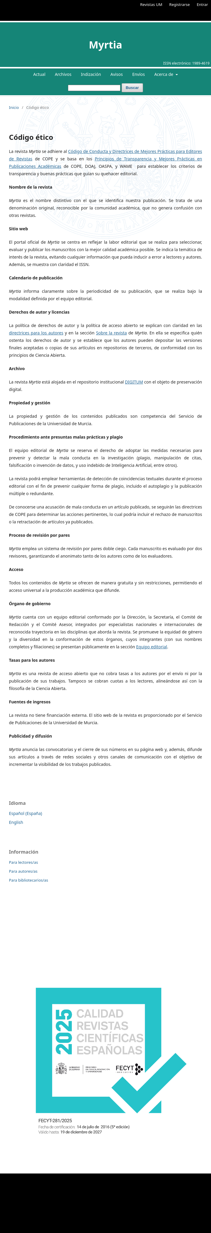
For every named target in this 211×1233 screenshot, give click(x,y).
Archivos (63, 74)
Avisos (116, 74)
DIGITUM (134, 382)
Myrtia (105, 44)
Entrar (202, 4)
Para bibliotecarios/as (28, 880)
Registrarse (179, 4)
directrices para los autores (36, 333)
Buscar (132, 87)
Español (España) (25, 813)
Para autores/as (23, 871)
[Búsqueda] (94, 88)
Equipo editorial (151, 647)
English (16, 822)
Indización (91, 74)
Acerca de (164, 74)
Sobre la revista (111, 333)
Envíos (138, 74)
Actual (39, 74)
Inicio (14, 107)
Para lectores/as (23, 862)
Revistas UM (151, 4)
